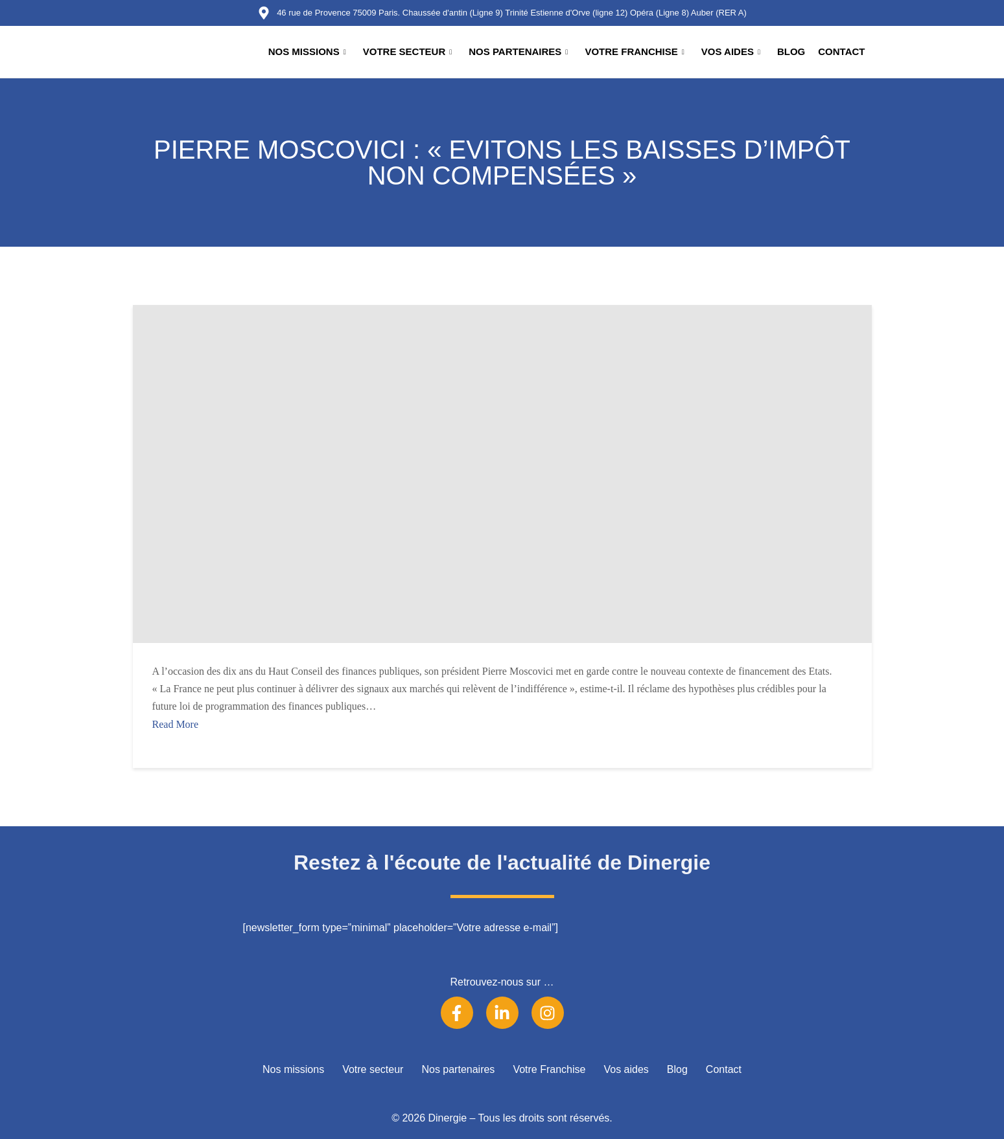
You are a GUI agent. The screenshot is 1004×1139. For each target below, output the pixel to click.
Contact (841, 51)
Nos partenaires (518, 52)
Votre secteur (407, 52)
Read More (175, 724)
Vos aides (730, 52)
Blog (791, 51)
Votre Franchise (634, 52)
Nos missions (307, 52)
